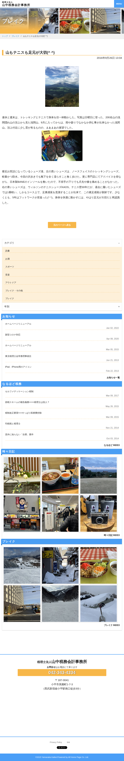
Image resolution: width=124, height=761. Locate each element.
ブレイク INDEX (112, 625)
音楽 (7, 275)
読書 (7, 251)
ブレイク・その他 (13, 290)
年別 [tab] (6, 306)
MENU (119, 4)
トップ (5, 36)
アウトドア (10, 282)
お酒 (7, 259)
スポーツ (9, 267)
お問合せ (51, 667)
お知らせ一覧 (113, 377)
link (68, 742)
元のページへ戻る (62, 225)
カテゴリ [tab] (9, 242)
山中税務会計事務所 (62, 661)
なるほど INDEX (112, 445)
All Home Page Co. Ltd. (78, 757)
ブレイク (15, 36)
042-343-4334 (62, 672)
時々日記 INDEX (112, 535)
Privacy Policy (56, 742)
